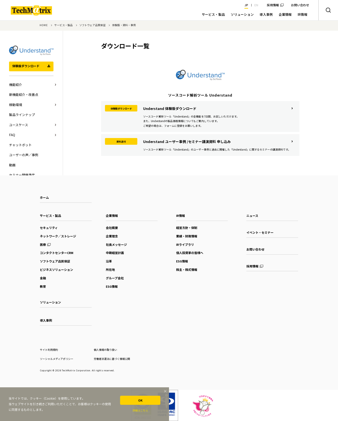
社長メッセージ (116, 244)
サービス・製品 (63, 25)
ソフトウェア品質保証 (92, 25)
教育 (43, 286)
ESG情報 (112, 286)
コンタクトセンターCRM (56, 253)
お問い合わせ (255, 249)
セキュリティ (49, 228)
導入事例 (46, 320)
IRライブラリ (185, 244)
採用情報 (273, 5)
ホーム (44, 197)
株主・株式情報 (186, 269)
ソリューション (50, 302)
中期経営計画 (115, 253)
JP (246, 5)
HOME (44, 25)
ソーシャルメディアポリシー (56, 359)
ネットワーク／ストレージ (58, 236)
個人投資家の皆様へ (189, 253)
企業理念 (112, 236)
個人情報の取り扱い (105, 349)
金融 (43, 278)
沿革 (109, 261)
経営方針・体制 (186, 228)
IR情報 (180, 215)
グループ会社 (115, 278)
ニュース (252, 215)
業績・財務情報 (186, 236)
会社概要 (112, 228)
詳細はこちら (140, 410)
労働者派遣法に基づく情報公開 (112, 359)
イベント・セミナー (260, 232)
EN (256, 5)
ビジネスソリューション (56, 269)
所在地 (110, 269)
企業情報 (112, 215)
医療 (43, 244)
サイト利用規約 (49, 349)
